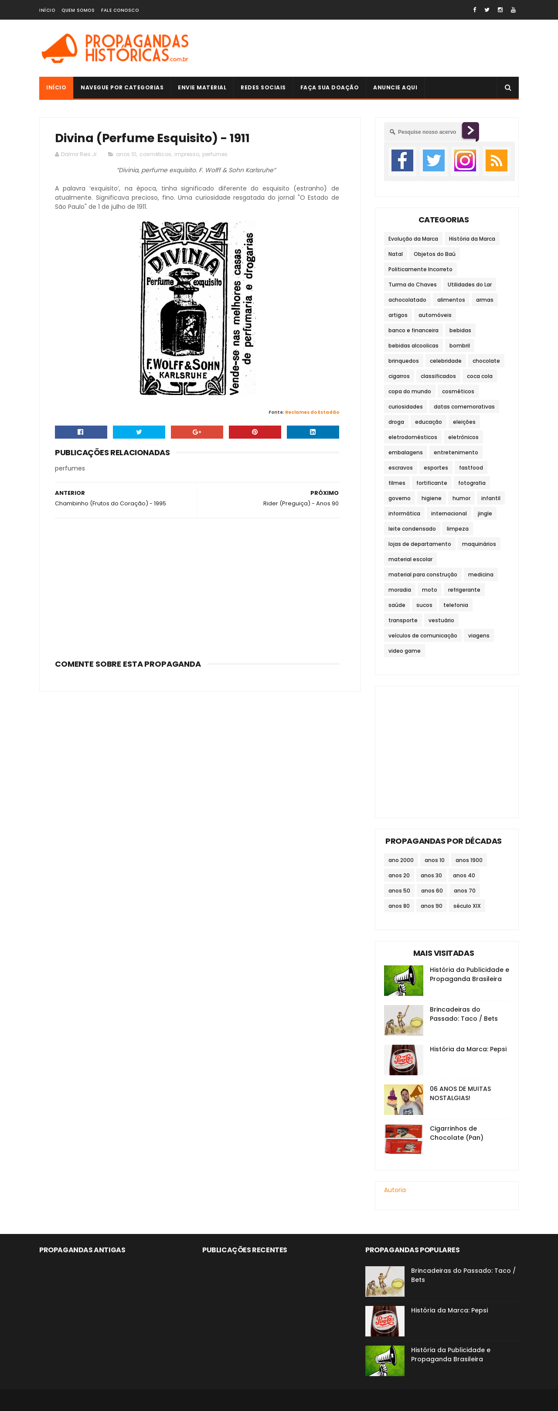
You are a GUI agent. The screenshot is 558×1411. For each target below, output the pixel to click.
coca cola (480, 376)
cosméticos (155, 154)
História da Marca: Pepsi (468, 1049)
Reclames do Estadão (312, 412)
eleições (464, 422)
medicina (480, 574)
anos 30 (431, 875)
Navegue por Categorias (122, 87)
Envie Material (202, 87)
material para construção (422, 574)
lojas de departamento (419, 544)
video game (404, 650)
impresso (186, 154)
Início (47, 10)
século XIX (467, 906)
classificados (438, 376)
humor (461, 498)
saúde (396, 605)
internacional (449, 513)
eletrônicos (463, 437)
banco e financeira (413, 330)
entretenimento (456, 452)
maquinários (479, 544)
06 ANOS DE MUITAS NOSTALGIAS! (460, 1093)
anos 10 (126, 154)
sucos (424, 605)
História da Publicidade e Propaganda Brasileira (469, 974)
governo (399, 498)
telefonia (455, 605)
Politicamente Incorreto (420, 269)
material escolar (410, 559)
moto (429, 589)
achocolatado (407, 299)
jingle (485, 513)
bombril (459, 345)
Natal (395, 254)
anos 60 (432, 890)
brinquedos (403, 361)
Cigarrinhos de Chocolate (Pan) (456, 1133)
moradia (399, 589)
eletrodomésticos (412, 437)
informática (404, 513)
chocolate (486, 361)
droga (396, 422)
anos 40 (464, 875)
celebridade (446, 361)
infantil (490, 498)
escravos (400, 467)
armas (484, 299)
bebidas (460, 330)
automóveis (435, 315)
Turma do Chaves (412, 284)
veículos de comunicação (422, 635)
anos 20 (399, 875)
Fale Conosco (120, 10)
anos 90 (431, 906)
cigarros (399, 376)
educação (428, 422)
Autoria (395, 1190)
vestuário (441, 620)
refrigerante (464, 589)
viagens (479, 635)
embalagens (405, 452)
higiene (432, 498)
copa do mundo (409, 391)
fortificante (431, 483)
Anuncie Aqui (395, 87)
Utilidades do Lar (470, 284)
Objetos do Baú (435, 254)
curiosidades (405, 406)
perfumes (215, 154)
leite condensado (412, 528)
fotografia (472, 483)
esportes (436, 467)
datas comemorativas (464, 406)
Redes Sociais (263, 87)
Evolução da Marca (413, 238)
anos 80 (399, 906)
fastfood (471, 467)
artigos (398, 315)
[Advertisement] (360, 48)
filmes (396, 483)
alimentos (451, 299)
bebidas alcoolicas (413, 345)
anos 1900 (469, 860)
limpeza (458, 528)
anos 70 (465, 890)
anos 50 (399, 890)
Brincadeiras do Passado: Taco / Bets (464, 1014)
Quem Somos (78, 10)
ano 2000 (401, 860)
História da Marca (472, 238)
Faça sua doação (329, 87)
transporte (403, 620)
